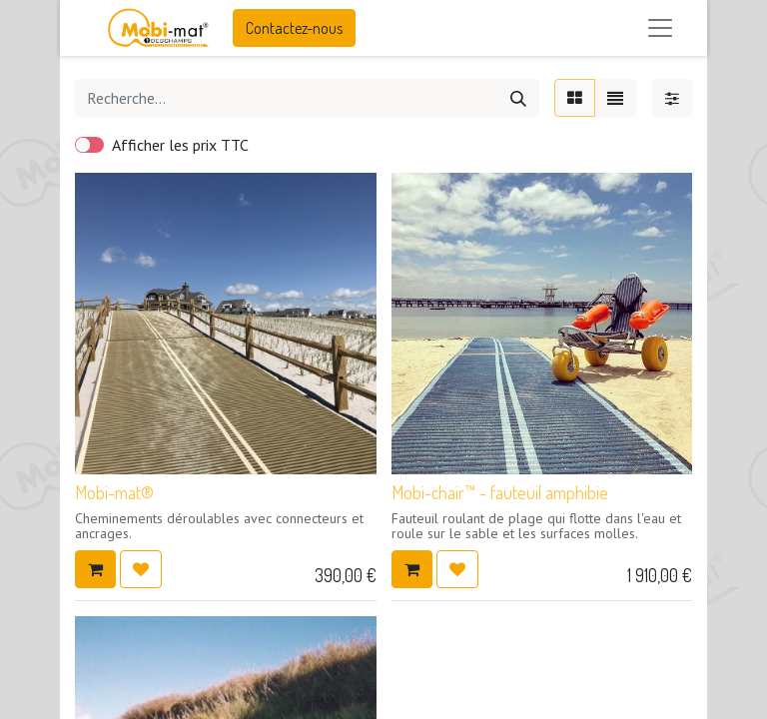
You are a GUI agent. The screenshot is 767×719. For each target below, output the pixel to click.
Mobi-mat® (114, 492)
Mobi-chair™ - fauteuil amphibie (499, 492)
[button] (95, 569)
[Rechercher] (518, 98)
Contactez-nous (294, 28)
